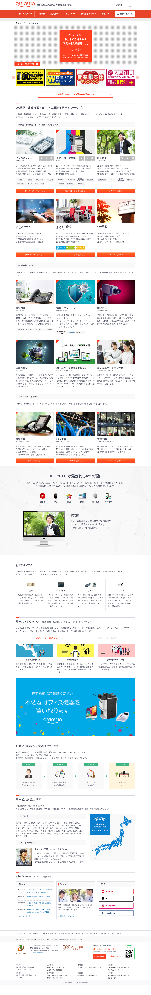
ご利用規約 (54, 939)
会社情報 (118, 4)
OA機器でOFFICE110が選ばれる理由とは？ (84, 94)
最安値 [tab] (42, 498)
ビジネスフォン (20, 933)
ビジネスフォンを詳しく (34, 191)
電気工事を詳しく (116, 461)
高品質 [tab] (69, 498)
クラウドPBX (43, 933)
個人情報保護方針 (64, 939)
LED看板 (103, 933)
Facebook (108, 913)
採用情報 (73, 939)
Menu (131, 5)
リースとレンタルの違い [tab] (105, 638)
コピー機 (28, 933)
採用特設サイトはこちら (66, 916)
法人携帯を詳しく (116, 191)
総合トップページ (21, 939)
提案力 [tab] (82, 498)
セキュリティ (52, 933)
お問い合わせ (99, 956)
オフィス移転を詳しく (75, 255)
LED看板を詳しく (116, 255)
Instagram (108, 906)
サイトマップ (81, 939)
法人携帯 (35, 933)
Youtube (107, 891)
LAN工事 (74, 933)
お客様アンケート (115, 956)
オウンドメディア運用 (114, 933)
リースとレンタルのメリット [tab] (46, 638)
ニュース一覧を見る (25, 916)
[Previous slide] (13, 77)
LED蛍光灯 (97, 933)
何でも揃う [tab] (108, 498)
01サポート (60, 933)
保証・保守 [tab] (95, 498)
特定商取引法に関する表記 (42, 939)
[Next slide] (137, 77)
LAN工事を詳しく (75, 461)
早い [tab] (56, 498)
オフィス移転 (88, 933)
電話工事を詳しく (35, 461)
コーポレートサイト (37, 953)
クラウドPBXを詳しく (34, 255)
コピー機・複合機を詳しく (75, 191)
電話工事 (67, 933)
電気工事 (80, 933)
